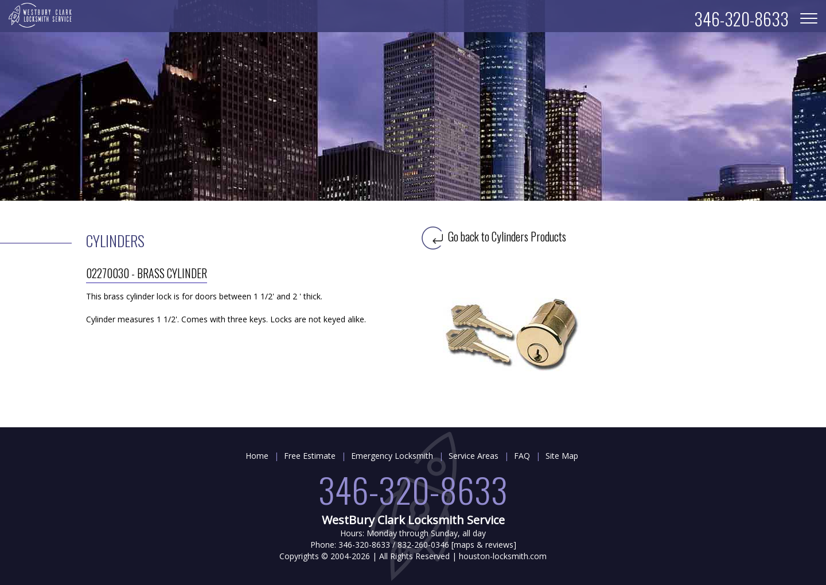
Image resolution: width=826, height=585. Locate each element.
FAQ (522, 455)
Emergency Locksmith (392, 455)
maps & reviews (483, 544)
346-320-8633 (413, 488)
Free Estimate (310, 455)
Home (257, 455)
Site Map (562, 455)
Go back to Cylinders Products (494, 236)
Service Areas (473, 455)
